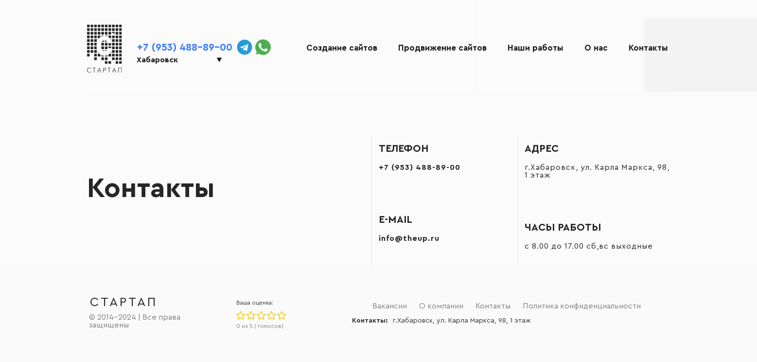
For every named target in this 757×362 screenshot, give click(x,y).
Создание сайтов (341, 48)
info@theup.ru (409, 238)
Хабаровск (157, 60)
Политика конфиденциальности (582, 306)
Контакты (648, 48)
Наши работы (535, 48)
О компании (441, 306)
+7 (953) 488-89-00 (184, 47)
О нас (596, 48)
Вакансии (389, 306)
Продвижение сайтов (442, 48)
